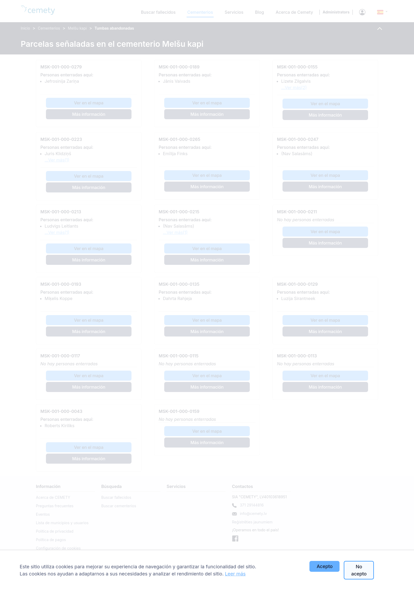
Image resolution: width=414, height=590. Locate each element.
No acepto (358, 570)
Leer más (235, 574)
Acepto (324, 566)
